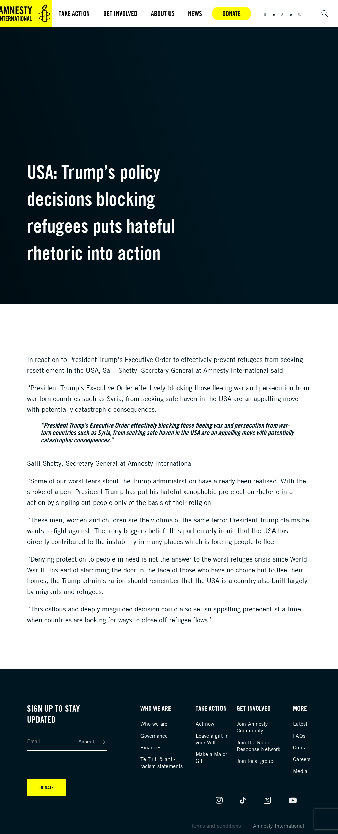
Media (300, 771)
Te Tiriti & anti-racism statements (161, 762)
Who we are (153, 723)
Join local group (255, 760)
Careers (301, 759)
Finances (150, 747)
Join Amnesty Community (252, 727)
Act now (205, 723)
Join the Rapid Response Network (258, 745)
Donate (231, 13)
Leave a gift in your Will (212, 739)
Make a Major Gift (211, 757)
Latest (300, 723)
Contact (302, 747)
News (195, 13)
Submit (86, 741)
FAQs (299, 735)
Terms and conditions (216, 826)
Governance (154, 735)
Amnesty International (278, 826)
